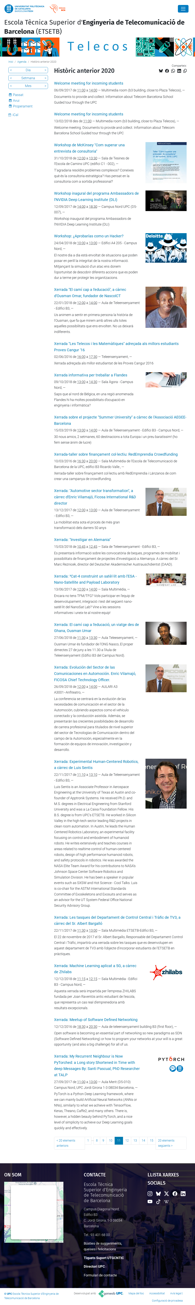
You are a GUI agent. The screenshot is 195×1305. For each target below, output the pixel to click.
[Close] (183, 9)
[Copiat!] (185, 71)
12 (127, 1140)
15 (151, 1140)
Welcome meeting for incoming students (88, 83)
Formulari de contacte (100, 1275)
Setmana (28, 78)
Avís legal (175, 1293)
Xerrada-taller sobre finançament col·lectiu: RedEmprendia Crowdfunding (116, 454)
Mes (28, 86)
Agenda (21, 61)
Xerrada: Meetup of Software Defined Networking (95, 1020)
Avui (16, 100)
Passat (18, 95)
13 (135, 1140)
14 (143, 1140)
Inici (10, 61)
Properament (23, 106)
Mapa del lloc (136, 1293)
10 (110, 1140)
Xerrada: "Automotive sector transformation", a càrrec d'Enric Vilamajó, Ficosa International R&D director (95, 497)
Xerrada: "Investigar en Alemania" (82, 540)
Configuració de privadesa (167, 1300)
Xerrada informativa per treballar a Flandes (90, 375)
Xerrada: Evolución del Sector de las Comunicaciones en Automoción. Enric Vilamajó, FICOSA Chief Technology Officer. (95, 673)
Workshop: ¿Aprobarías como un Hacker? (88, 236)
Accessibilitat (157, 1293)
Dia (28, 70)
